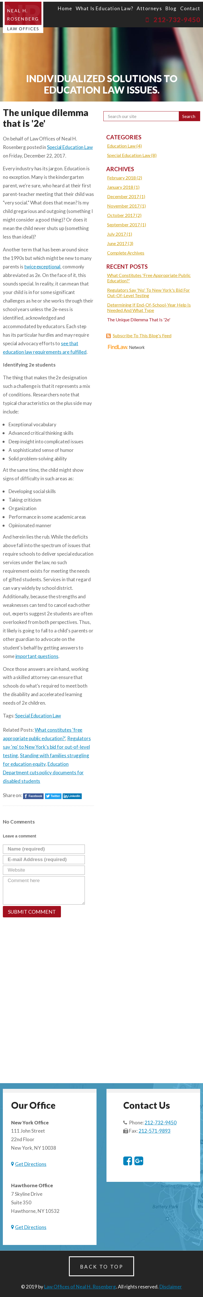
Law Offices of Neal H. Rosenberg (80, 1287)
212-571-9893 (155, 1131)
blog (171, 8)
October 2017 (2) (124, 215)
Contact (190, 8)
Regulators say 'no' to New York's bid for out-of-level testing (47, 746)
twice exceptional (42, 267)
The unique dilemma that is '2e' (138, 319)
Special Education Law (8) (132, 155)
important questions (36, 656)
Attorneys (149, 8)
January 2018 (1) (123, 187)
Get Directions (30, 1164)
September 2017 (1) (126, 224)
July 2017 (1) (119, 234)
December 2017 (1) (126, 196)
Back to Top (101, 1267)
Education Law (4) (124, 145)
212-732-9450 (176, 20)
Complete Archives (125, 252)
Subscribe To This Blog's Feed (142, 335)
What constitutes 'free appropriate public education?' (149, 277)
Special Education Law (70, 147)
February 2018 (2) (124, 177)
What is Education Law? (104, 8)
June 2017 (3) (120, 243)
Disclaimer (170, 1287)
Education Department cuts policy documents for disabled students (43, 772)
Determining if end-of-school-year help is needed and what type (149, 307)
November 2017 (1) (126, 205)
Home (65, 8)
